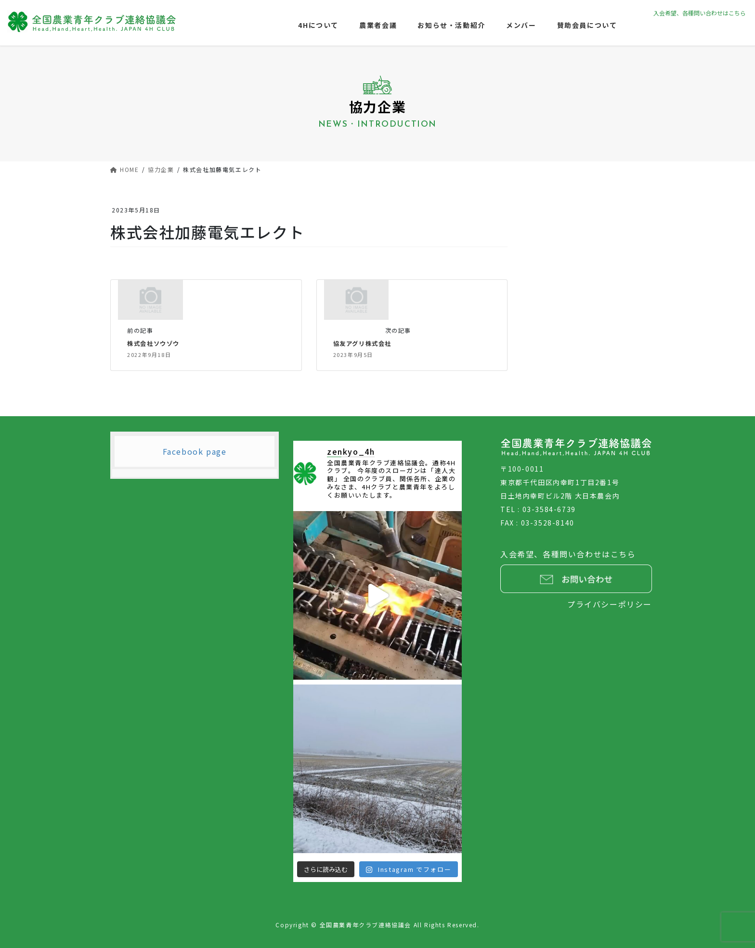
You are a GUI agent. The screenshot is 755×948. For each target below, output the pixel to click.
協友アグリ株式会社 (364, 343)
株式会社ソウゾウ (155, 343)
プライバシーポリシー (609, 604)
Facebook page (195, 451)
